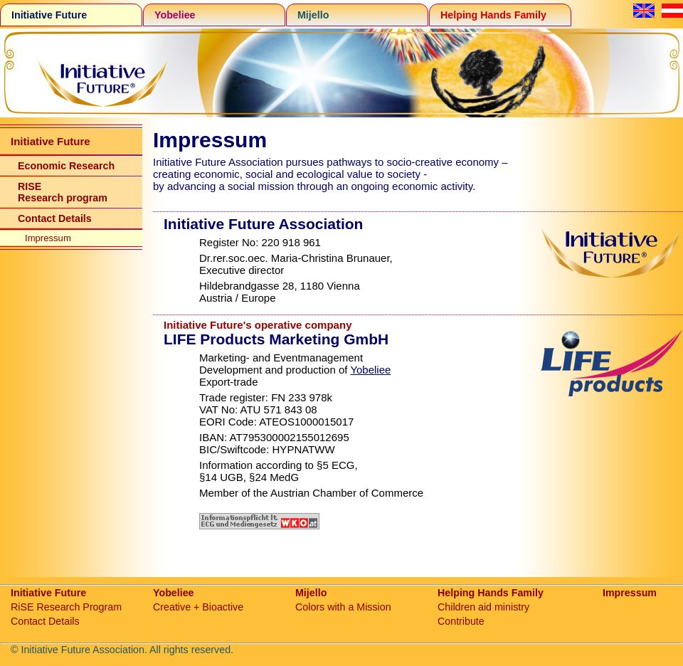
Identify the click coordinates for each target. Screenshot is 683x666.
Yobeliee (175, 15)
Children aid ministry (483, 607)
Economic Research (66, 165)
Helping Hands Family (493, 15)
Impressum (48, 238)
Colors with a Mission (343, 607)
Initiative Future (49, 15)
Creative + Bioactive (198, 607)
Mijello (313, 15)
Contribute (461, 621)
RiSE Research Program (66, 607)
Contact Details (55, 218)
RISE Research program (62, 192)
